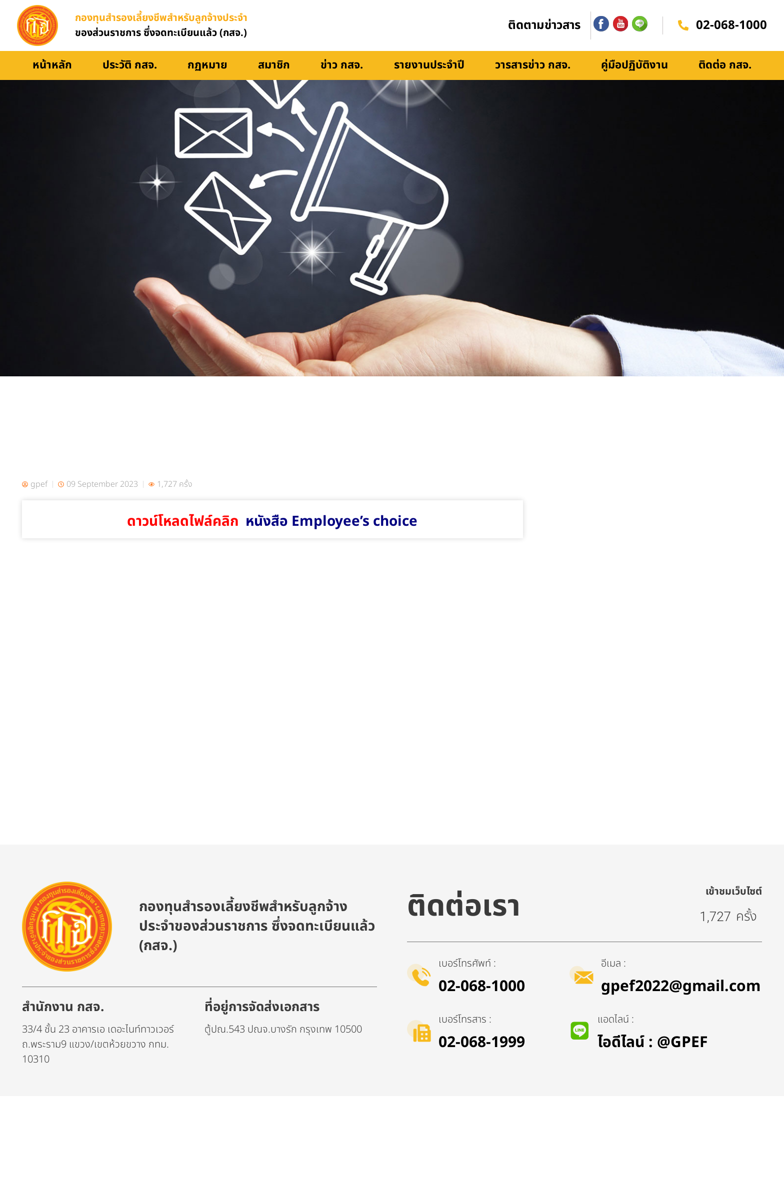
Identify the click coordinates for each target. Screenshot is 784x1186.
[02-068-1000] (682, 31)
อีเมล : (616, 1053)
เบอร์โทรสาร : (468, 1109)
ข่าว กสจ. (341, 76)
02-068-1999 (485, 1132)
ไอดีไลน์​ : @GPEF (654, 1132)
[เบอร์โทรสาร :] (420, 1121)
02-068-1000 (731, 31)
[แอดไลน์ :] (581, 1121)
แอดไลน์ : (617, 1109)
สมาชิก (274, 76)
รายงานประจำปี (429, 76)
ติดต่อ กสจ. (725, 76)
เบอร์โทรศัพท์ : (470, 1053)
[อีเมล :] (583, 1065)
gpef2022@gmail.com (684, 1076)
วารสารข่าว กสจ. (532, 76)
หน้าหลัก (52, 76)
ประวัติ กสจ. (129, 76)
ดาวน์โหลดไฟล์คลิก (272, 533)
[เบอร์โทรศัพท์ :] (420, 1065)
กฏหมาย (208, 76)
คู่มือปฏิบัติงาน (634, 76)
